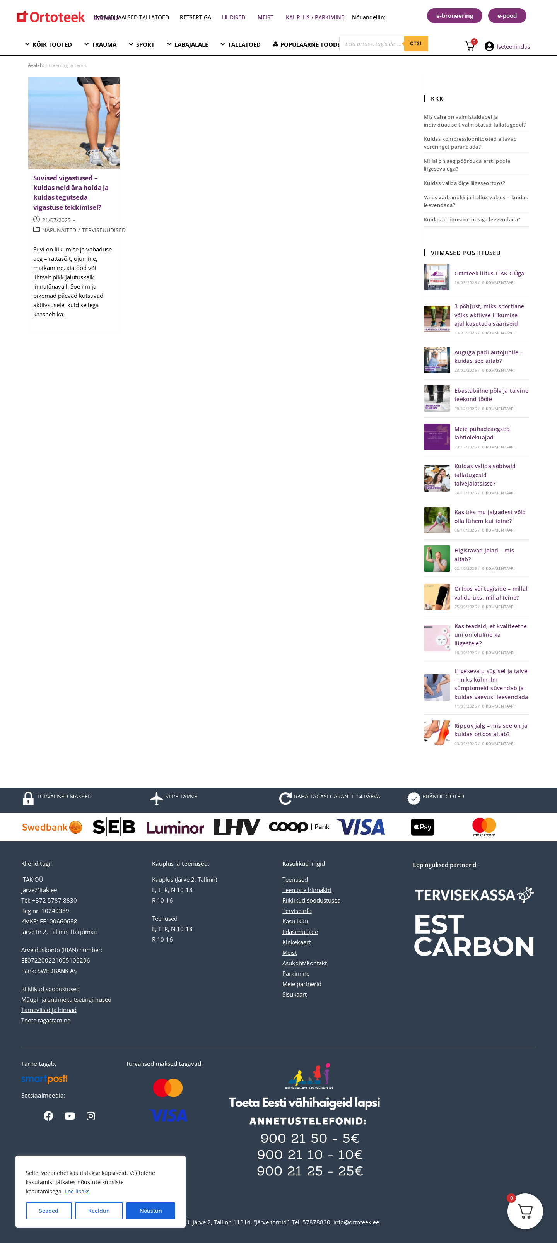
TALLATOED (244, 44)
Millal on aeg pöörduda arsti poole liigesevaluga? (467, 164)
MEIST (265, 17)
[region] (100, 1192)
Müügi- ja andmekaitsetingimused (66, 999)
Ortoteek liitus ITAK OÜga (489, 273)
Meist (289, 952)
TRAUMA (104, 44)
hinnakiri (318, 890)
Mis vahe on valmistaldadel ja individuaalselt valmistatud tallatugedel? (475, 120)
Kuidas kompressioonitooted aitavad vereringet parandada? (470, 142)
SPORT (145, 44)
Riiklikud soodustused (50, 989)
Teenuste (294, 890)
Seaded (48, 1210)
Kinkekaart (296, 942)
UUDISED (233, 17)
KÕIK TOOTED (52, 44)
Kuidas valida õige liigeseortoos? (465, 183)
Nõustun (151, 1210)
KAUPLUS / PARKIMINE (315, 17)
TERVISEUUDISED (104, 230)
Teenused (295, 879)
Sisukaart (294, 994)
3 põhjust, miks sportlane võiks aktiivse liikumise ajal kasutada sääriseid (489, 315)
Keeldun (99, 1210)
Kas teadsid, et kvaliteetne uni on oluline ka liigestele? (490, 634)
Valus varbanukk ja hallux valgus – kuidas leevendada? (476, 201)
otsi (416, 43)
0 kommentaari (498, 282)
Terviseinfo (297, 911)
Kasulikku (295, 921)
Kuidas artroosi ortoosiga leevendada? (472, 219)
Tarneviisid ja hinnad (49, 1010)
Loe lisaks (77, 1191)
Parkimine (295, 973)
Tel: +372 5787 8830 (49, 900)
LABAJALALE (191, 44)
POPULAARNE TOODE (310, 44)
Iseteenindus (513, 46)
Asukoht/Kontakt (304, 963)
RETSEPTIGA (196, 17)
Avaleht (36, 65)
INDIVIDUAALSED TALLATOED (131, 17)
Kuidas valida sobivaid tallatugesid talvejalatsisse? (485, 474)
